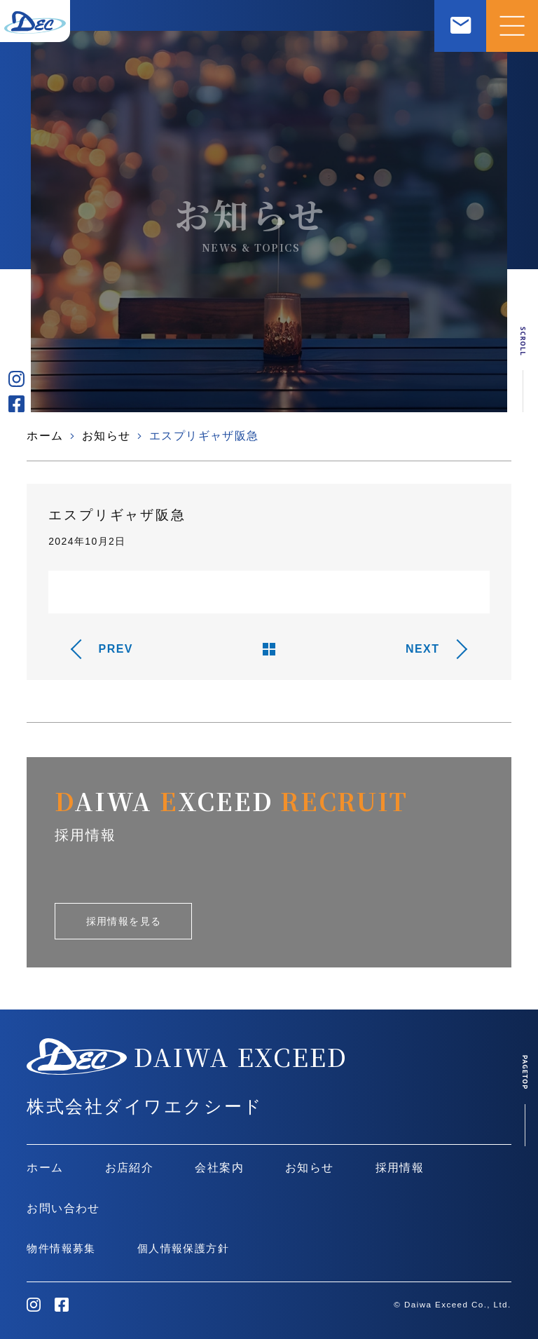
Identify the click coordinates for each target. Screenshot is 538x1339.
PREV (116, 649)
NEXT (422, 649)
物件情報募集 (61, 1248)
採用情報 (400, 1168)
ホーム (45, 436)
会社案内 (219, 1168)
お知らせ (106, 436)
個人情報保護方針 (183, 1248)
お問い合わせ (63, 1208)
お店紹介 (129, 1168)
